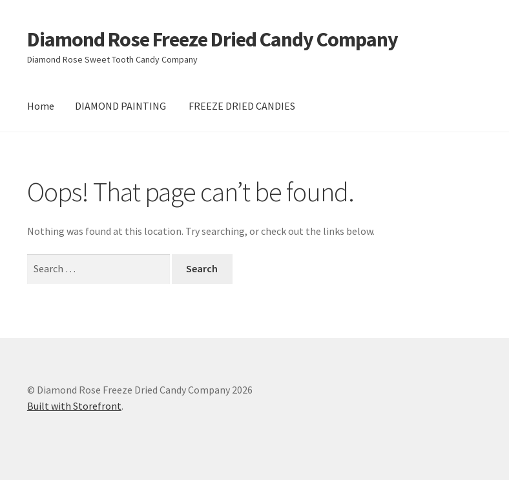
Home (40, 105)
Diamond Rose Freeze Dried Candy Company (212, 39)
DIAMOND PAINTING (120, 105)
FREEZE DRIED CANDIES (242, 105)
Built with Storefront (74, 405)
